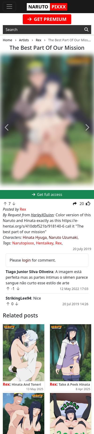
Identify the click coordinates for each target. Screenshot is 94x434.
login (26, 260)
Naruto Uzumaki (63, 237)
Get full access (47, 194)
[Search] (86, 29)
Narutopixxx (23, 243)
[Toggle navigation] (9, 6)
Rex (58, 243)
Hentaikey (44, 243)
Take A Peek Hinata (74, 384)
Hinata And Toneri (26, 384)
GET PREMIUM (47, 19)
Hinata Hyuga (35, 237)
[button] (7, 128)
